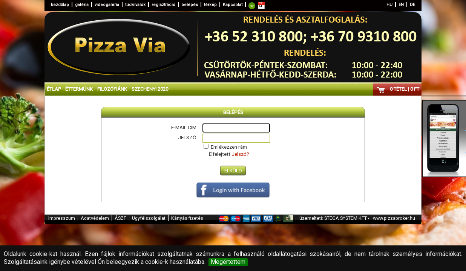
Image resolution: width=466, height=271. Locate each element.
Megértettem (228, 261)
